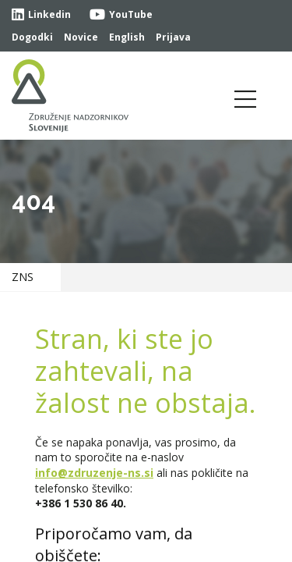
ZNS (22, 276)
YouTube (121, 14)
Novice (81, 37)
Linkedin (41, 14)
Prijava (173, 37)
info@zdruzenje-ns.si (94, 472)
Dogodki (32, 37)
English (127, 37)
